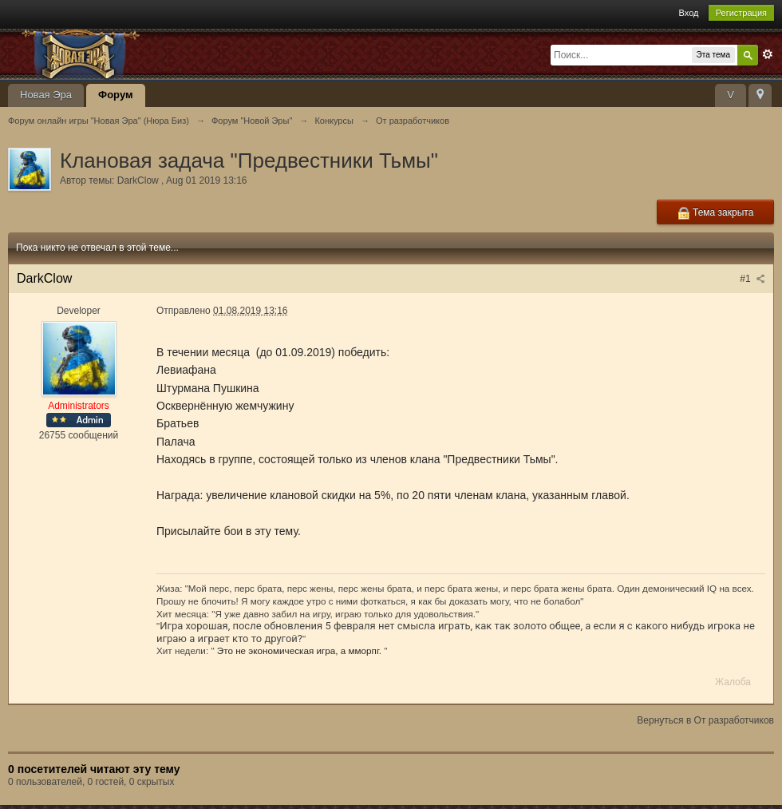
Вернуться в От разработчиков (705, 720)
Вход (689, 13)
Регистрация (741, 13)
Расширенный (767, 54)
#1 (752, 278)
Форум (115, 95)
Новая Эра (46, 95)
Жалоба (733, 682)
